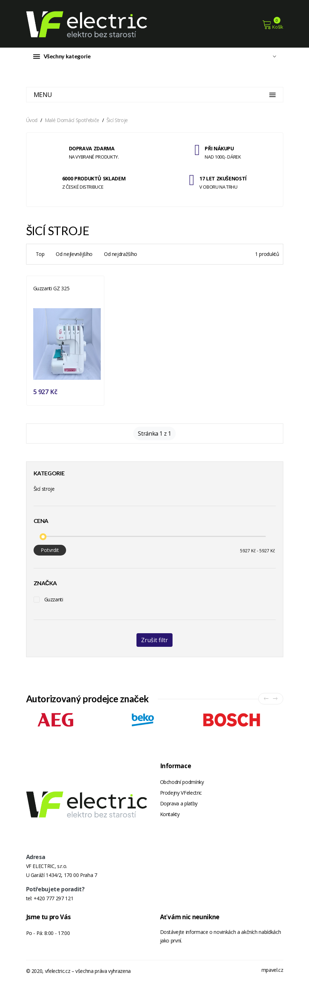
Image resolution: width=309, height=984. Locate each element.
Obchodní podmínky (182, 782)
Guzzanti (53, 600)
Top (40, 254)
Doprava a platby (179, 804)
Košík (272, 24)
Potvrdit (50, 550)
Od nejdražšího (120, 254)
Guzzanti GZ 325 (51, 289)
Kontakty (170, 814)
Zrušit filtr (154, 641)
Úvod (32, 120)
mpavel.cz (272, 972)
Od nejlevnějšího (74, 254)
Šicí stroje (117, 120)
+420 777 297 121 (53, 900)
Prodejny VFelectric (181, 793)
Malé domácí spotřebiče (72, 120)
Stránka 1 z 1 (154, 434)
